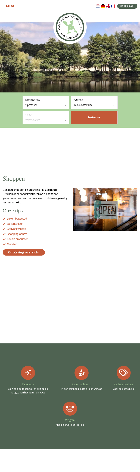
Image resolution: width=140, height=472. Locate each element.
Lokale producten (17, 239)
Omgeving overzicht (23, 252)
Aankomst (78, 99)
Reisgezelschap (32, 99)
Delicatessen (15, 223)
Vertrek (28, 114)
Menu (9, 6)
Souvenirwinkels (16, 228)
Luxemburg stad (17, 218)
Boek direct (127, 6)
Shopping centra (17, 233)
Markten (12, 244)
